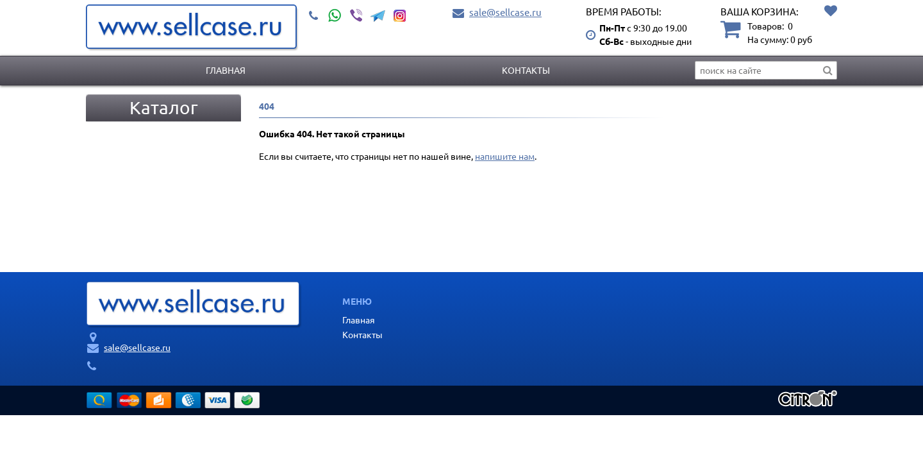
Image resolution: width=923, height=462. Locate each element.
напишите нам (505, 156)
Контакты (526, 70)
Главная (225, 70)
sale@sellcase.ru (505, 12)
